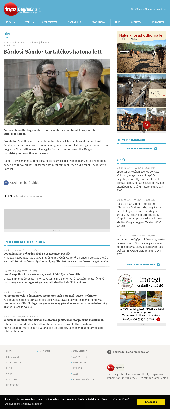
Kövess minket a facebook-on (131, 352)
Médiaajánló (80, 351)
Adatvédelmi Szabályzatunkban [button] (23, 403)
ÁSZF (75, 374)
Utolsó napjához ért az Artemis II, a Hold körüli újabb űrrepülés (42, 275)
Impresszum (80, 362)
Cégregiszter (49, 22)
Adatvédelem (80, 357)
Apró (118, 22)
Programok (98, 22)
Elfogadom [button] (151, 402)
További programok (139, 148)
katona (37, 197)
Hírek (8, 22)
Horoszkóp (158, 22)
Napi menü (45, 351)
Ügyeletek (135, 22)
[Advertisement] (57, 219)
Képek (26, 22)
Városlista (40, 9)
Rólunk (77, 368)
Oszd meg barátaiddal (25, 183)
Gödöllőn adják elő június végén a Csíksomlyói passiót (37, 254)
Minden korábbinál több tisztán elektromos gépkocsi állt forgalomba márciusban (54, 320)
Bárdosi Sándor (23, 197)
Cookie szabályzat (83, 379)
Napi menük (74, 22)
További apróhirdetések (139, 264)
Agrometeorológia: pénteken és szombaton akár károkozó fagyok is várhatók (50, 296)
